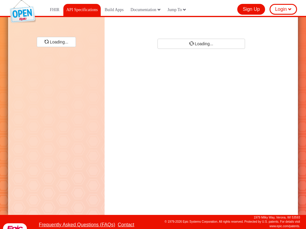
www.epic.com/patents (284, 226)
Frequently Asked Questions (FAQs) (77, 224)
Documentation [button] (146, 9)
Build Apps (114, 9)
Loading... (56, 41)
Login (283, 9)
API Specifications (82, 9)
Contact (126, 224)
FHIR (54, 9)
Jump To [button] (177, 9)
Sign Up (251, 9)
